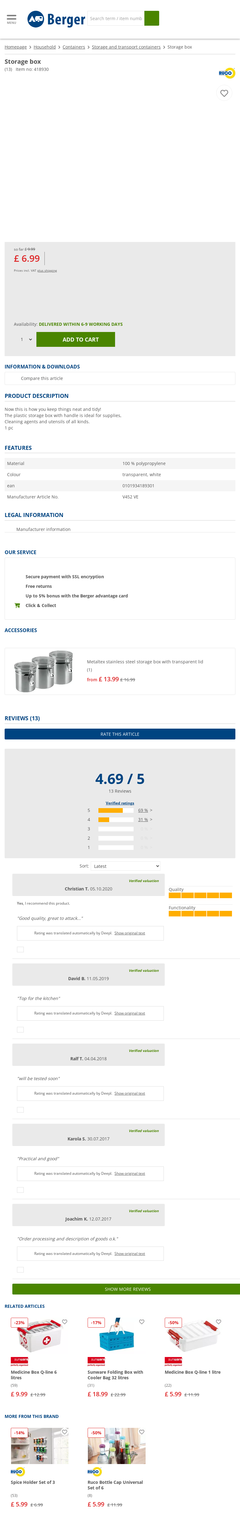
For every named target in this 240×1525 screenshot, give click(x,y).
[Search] (115, 18)
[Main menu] (12, 19)
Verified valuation (144, 880)
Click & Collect (41, 605)
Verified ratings (120, 803)
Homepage (16, 47)
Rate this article (120, 734)
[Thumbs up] (20, 949)
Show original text (129, 933)
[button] (120, 671)
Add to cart (76, 339)
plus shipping (47, 270)
